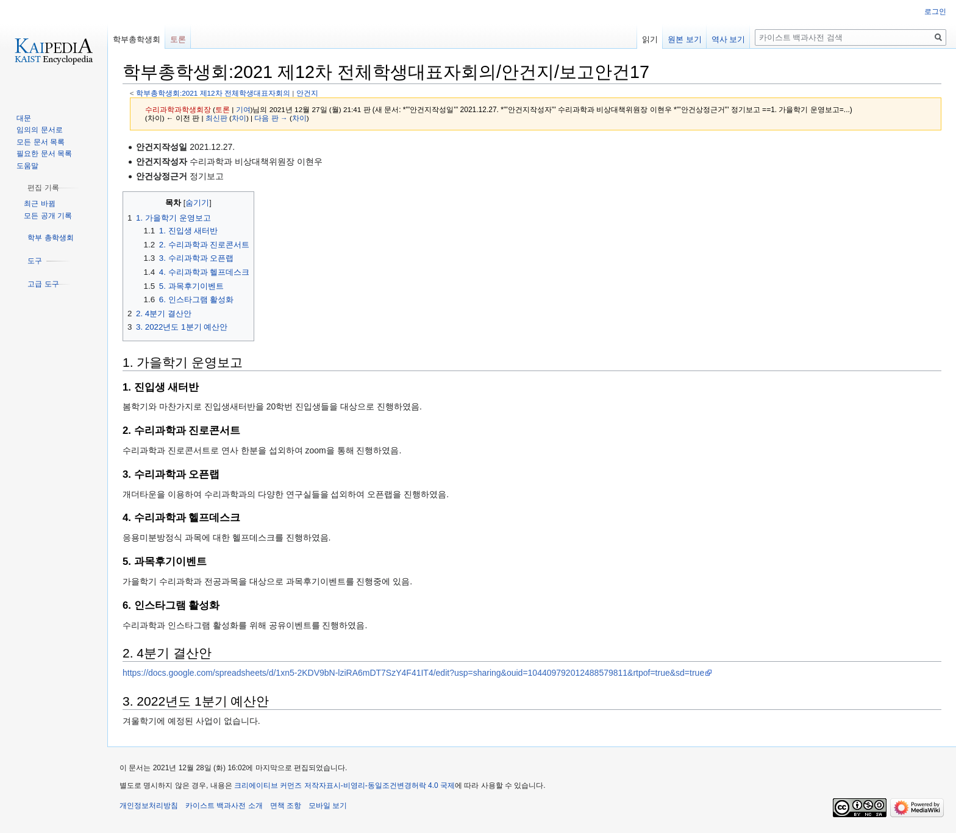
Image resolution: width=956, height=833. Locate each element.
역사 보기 (729, 39)
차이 (239, 118)
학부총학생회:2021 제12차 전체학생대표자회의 (213, 93)
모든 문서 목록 (40, 142)
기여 (243, 109)
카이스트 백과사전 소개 (224, 805)
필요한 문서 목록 (44, 153)
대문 (23, 118)
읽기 (650, 39)
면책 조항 (285, 805)
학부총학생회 (136, 39)
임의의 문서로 (39, 130)
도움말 (27, 165)
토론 (222, 109)
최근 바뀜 (39, 203)
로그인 (935, 11)
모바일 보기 (328, 805)
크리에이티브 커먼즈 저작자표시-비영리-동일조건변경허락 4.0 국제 (344, 785)
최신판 (216, 118)
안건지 (307, 93)
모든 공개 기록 (48, 215)
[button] (43, 187)
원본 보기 (685, 39)
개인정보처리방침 (149, 805)
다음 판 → (270, 118)
